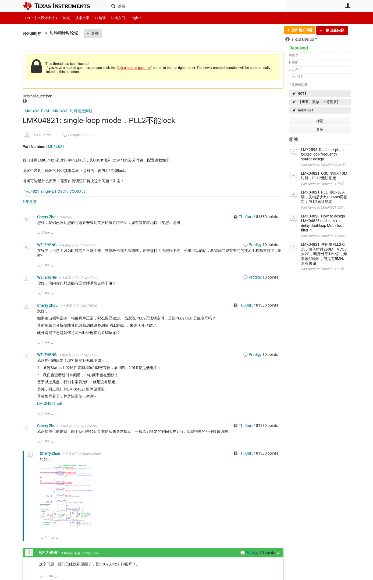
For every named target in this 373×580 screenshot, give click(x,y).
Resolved (298, 48)
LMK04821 (55, 147)
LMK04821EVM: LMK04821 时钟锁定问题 (58, 111)
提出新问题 (334, 30)
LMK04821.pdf (49, 403)
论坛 (66, 18)
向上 (39, 233)
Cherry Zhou (47, 217)
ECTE (302, 94)
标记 (319, 121)
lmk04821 (305, 110)
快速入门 (118, 18)
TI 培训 (100, 18)
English (135, 18)
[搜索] (196, 6)
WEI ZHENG (42, 135)
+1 (278, 553)
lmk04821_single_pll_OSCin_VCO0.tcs (54, 191)
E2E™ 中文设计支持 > (41, 18)
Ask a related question (134, 68)
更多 (96, 33)
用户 (348, 5)
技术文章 (82, 18)
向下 (52, 233)
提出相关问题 (300, 30)
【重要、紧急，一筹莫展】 (319, 102)
